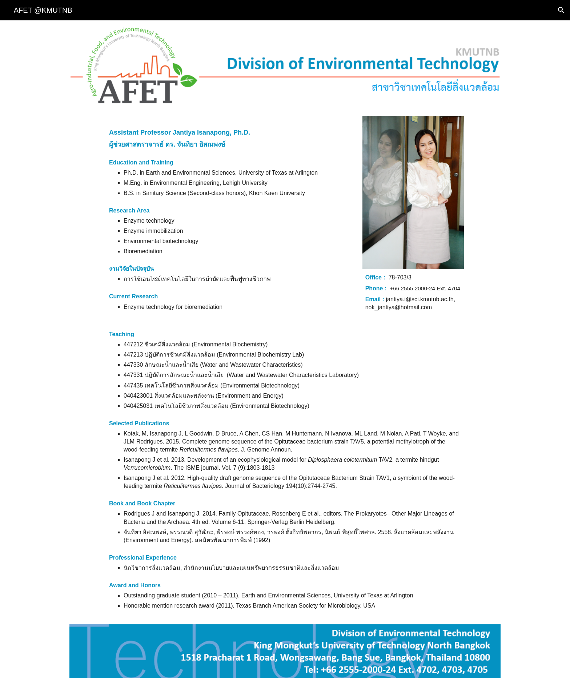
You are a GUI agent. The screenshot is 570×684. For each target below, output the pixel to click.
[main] (230, 215)
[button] (561, 10)
